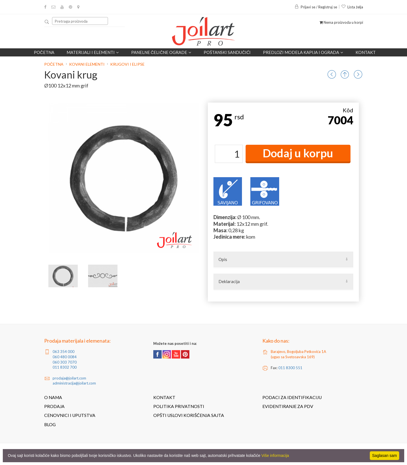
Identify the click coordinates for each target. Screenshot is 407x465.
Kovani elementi (87, 64)
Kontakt (366, 52)
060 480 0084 (65, 357)
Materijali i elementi (93, 52)
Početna (44, 52)
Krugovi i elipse (127, 64)
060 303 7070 (65, 362)
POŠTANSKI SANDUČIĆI (227, 52)
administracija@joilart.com (74, 383)
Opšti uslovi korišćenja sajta (188, 415)
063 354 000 (63, 351)
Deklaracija (229, 281)
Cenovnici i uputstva (69, 415)
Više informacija (275, 455)
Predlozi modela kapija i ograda (303, 52)
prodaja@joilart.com (69, 378)
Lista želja (352, 7)
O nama (53, 397)
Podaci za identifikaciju (292, 397)
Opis (222, 259)
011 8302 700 (65, 367)
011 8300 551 (290, 368)
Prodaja (54, 406)
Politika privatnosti (178, 406)
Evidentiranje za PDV (287, 406)
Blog (50, 424)
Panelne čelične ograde (161, 52)
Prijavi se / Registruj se (316, 7)
